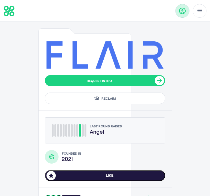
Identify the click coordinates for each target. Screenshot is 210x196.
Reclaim (105, 98)
